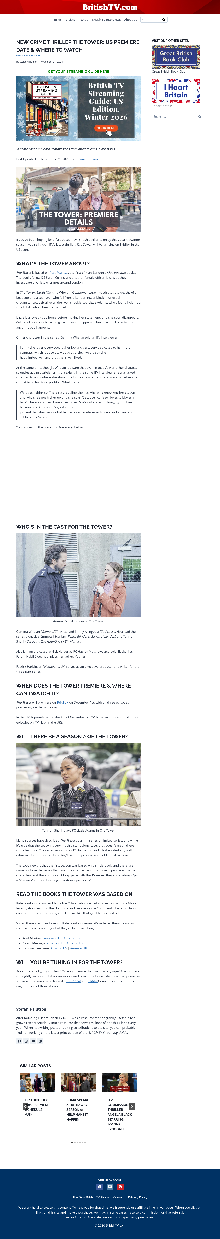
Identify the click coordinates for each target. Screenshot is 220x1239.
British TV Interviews (106, 20)
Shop (84, 20)
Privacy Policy (137, 1197)
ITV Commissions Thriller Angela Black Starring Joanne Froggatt (120, 1114)
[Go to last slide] (25, 1106)
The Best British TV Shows (91, 1197)
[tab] (72, 1142)
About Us (130, 20)
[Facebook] (99, 1187)
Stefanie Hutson (28, 61)
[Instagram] (110, 1187)
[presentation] (37, 1082)
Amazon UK (72, 938)
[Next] (132, 1106)
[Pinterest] (120, 1187)
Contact (119, 1197)
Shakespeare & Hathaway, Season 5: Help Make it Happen (77, 1109)
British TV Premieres (29, 55)
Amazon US (52, 938)
